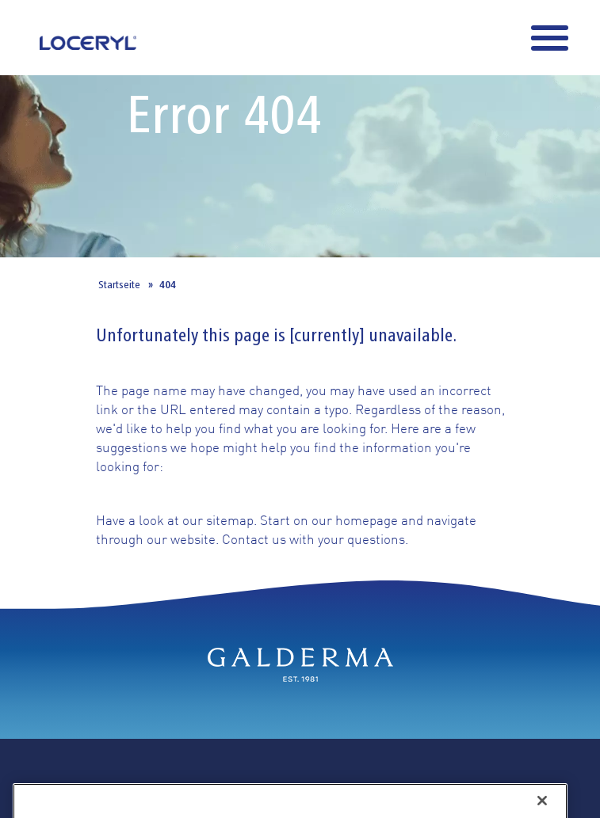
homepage (366, 520)
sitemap (230, 520)
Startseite (119, 284)
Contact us (254, 539)
